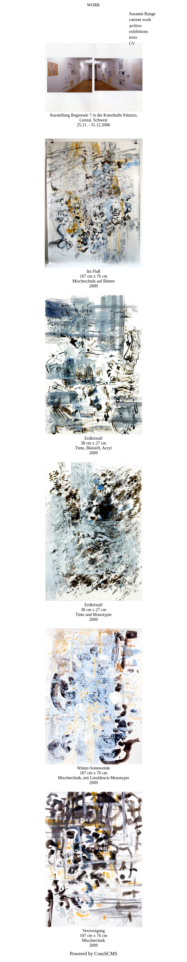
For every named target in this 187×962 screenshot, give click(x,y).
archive (135, 25)
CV (132, 43)
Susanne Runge (142, 14)
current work (140, 19)
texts (133, 37)
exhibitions (138, 31)
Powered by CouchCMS (93, 953)
